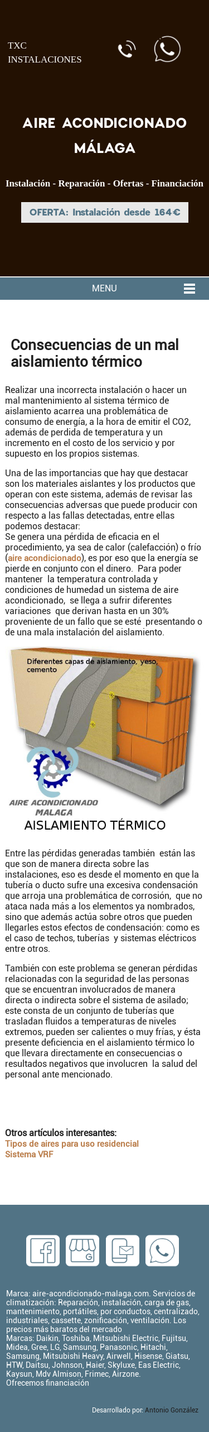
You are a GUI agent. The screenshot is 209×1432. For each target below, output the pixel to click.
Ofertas (128, 183)
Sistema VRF (29, 1155)
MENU (104, 288)
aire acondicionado (44, 558)
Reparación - (85, 183)
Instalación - (32, 183)
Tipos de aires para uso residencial (72, 1144)
